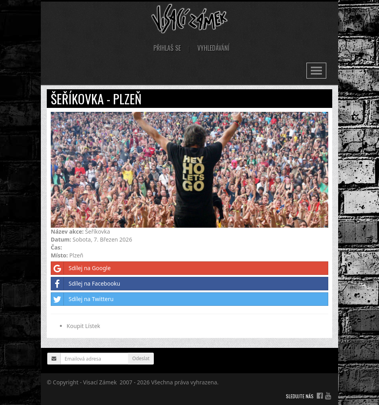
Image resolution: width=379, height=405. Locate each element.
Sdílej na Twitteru (82, 299)
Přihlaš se (167, 48)
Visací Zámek (100, 382)
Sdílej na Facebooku (85, 283)
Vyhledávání (213, 48)
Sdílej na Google (81, 268)
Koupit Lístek (83, 326)
